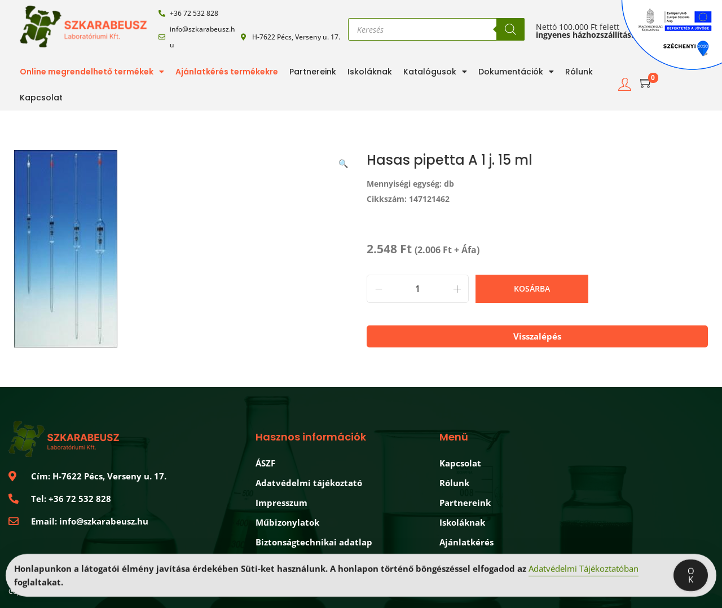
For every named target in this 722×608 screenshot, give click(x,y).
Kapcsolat (41, 97)
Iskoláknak (369, 71)
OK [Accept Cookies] (691, 577)
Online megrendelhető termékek (92, 71)
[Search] (510, 29)
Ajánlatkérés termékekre (226, 71)
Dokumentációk (516, 71)
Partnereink (312, 71)
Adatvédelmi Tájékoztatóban (584, 570)
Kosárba (532, 288)
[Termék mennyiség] (417, 289)
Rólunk (579, 71)
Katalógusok (435, 71)
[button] (344, 161)
